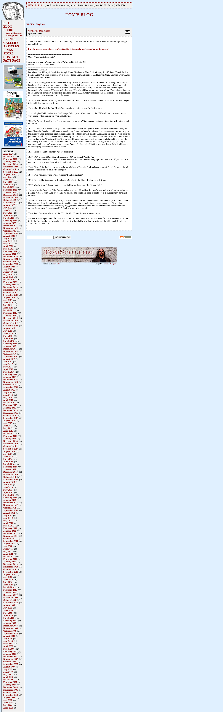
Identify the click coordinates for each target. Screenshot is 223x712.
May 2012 (7, 520)
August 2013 (9, 482)
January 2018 (9, 346)
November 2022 (10, 197)
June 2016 (8, 395)
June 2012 (8, 518)
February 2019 (10, 313)
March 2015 (8, 433)
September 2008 (10, 633)
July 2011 (7, 546)
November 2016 (10, 382)
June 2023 (8, 179)
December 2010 (10, 564)
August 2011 (9, 543)
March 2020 (8, 279)
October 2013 (9, 477)
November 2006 (10, 690)
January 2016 (9, 408)
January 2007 (9, 684)
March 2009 (8, 618)
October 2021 (9, 231)
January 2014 (9, 469)
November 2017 (10, 351)
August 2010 (9, 574)
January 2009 (9, 623)
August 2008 (9, 636)
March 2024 (8, 156)
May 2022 (7, 213)
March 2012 (8, 525)
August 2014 (9, 451)
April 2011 (8, 554)
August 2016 (9, 390)
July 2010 (7, 577)
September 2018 (10, 325)
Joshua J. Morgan (109, 264)
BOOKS (8, 30)
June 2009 (8, 610)
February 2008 (10, 651)
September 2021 (10, 233)
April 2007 (8, 677)
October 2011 (9, 538)
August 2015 (9, 420)
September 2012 (10, 510)
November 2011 (10, 536)
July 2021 (7, 238)
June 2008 (8, 641)
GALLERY (10, 42)
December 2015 (10, 410)
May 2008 (7, 643)
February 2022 (10, 220)
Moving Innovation (14, 35)
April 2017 (8, 369)
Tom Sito (56, 264)
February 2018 (10, 343)
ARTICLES (11, 46)
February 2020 (10, 282)
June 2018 (8, 333)
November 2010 (10, 567)
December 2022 (10, 195)
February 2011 (10, 559)
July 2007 (7, 669)
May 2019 (7, 305)
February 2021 (10, 251)
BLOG (7, 26)
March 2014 (8, 464)
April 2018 (8, 338)
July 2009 (7, 608)
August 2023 (9, 174)
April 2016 (8, 400)
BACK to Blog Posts (35, 24)
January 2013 (9, 500)
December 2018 (10, 318)
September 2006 (10, 695)
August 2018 (9, 328)
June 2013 (8, 487)
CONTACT (10, 57)
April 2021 (8, 246)
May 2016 (7, 397)
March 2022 (8, 218)
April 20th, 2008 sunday (39, 31)
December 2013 (10, 472)
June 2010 (8, 579)
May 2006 (7, 705)
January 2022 (9, 223)
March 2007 (8, 679)
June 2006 (8, 702)
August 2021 (9, 236)
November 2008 (10, 628)
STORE (8, 53)
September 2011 (10, 541)
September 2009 (10, 602)
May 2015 (7, 428)
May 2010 (7, 582)
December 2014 (10, 441)
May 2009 (7, 613)
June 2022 (8, 210)
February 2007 (10, 682)
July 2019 (7, 300)
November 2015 (10, 413)
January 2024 (9, 161)
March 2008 (8, 649)
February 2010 (10, 590)
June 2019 (8, 302)
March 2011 (8, 556)
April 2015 (8, 431)
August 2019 (9, 297)
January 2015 (9, 438)
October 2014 (9, 446)
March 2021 (8, 249)
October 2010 (9, 569)
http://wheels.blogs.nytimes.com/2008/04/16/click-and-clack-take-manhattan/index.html (68, 49)
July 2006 (7, 700)
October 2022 (9, 200)
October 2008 (9, 631)
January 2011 (9, 561)
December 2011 (10, 533)
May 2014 (7, 459)
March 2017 (8, 372)
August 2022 (9, 205)
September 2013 (10, 479)
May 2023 (7, 182)
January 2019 (9, 315)
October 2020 (9, 261)
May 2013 (7, 490)
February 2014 (10, 467)
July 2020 (7, 269)
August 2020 (9, 266)
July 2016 (7, 392)
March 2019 (8, 310)
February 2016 (10, 405)
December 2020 (10, 256)
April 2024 (8, 154)
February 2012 (10, 528)
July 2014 (7, 454)
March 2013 (8, 495)
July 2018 (7, 331)
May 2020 (7, 274)
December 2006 (10, 687)
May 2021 (7, 243)
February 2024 (10, 159)
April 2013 (8, 492)
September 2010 (10, 572)
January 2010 (9, 592)
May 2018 (7, 336)
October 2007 (9, 661)
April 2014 (8, 461)
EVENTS (9, 39)
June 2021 (8, 241)
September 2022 (10, 202)
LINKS (8, 49)
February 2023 (10, 190)
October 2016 (9, 384)
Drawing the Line (14, 33)
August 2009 (9, 605)
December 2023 (10, 164)
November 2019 (10, 290)
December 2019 (10, 287)
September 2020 (10, 264)
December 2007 (10, 656)
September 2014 (10, 449)
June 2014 (8, 456)
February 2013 (10, 497)
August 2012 (9, 513)
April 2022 (8, 215)
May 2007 (7, 674)
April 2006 (8, 708)
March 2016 (8, 402)
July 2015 (7, 423)
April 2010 (8, 584)
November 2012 (10, 505)
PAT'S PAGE (12, 60)
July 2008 (7, 638)
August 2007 (9, 667)
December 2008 (10, 626)
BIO (6, 23)
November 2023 (10, 166)
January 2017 (9, 377)
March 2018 (8, 341)
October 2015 (9, 415)
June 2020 (8, 272)
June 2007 (8, 672)
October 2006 (9, 692)
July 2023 (7, 177)
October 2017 (9, 354)
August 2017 (9, 359)
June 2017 (8, 364)
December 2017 (10, 349)
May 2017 (7, 367)
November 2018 (10, 320)
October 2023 (9, 169)
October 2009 (9, 600)
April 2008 (8, 646)
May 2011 (7, 551)
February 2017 (10, 374)
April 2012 (8, 523)
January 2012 (9, 531)
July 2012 (7, 515)
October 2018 (9, 323)
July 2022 (7, 208)
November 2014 (10, 443)
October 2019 (9, 292)
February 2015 (10, 436)
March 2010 (8, 587)
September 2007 (10, 664)
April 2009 (8, 615)
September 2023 (10, 172)
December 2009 (10, 595)
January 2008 (9, 654)
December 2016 (10, 379)
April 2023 (8, 184)
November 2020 (10, 259)
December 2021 (10, 225)
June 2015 (8, 425)
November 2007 (10, 659)
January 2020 (9, 284)
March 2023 (8, 187)
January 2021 (9, 254)
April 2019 (8, 308)
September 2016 (10, 387)
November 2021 (10, 228)
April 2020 (8, 277)
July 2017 (7, 361)
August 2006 (9, 697)
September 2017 (10, 356)
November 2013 (10, 474)
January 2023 (9, 192)
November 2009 (10, 597)
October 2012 (9, 508)
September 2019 (10, 295)
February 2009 (10, 620)
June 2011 (8, 549)
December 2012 (10, 502)
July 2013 (7, 484)
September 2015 (10, 418)
